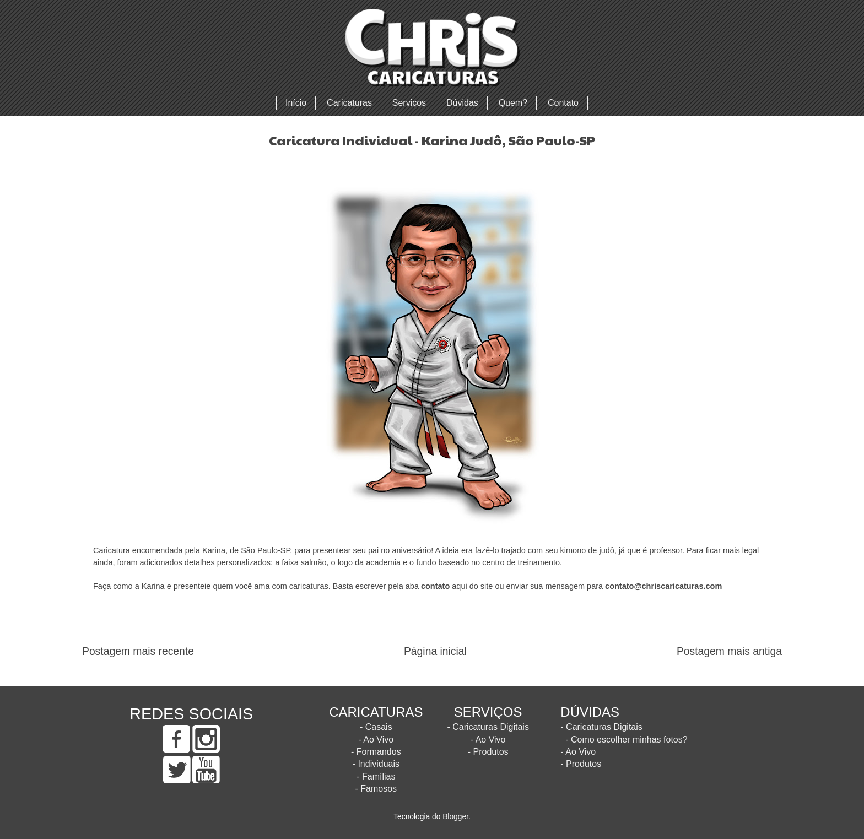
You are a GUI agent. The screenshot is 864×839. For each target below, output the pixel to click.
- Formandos (376, 751)
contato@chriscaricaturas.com (663, 586)
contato (435, 586)
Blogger (455, 817)
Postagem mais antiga (729, 651)
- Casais (376, 727)
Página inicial (435, 651)
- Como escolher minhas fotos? (626, 739)
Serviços (409, 102)
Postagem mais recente (138, 651)
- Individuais (376, 763)
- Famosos (376, 788)
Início (295, 102)
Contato (563, 102)
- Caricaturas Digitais (487, 727)
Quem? (513, 102)
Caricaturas (349, 102)
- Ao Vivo (375, 739)
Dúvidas (462, 102)
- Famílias (376, 776)
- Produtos (488, 751)
